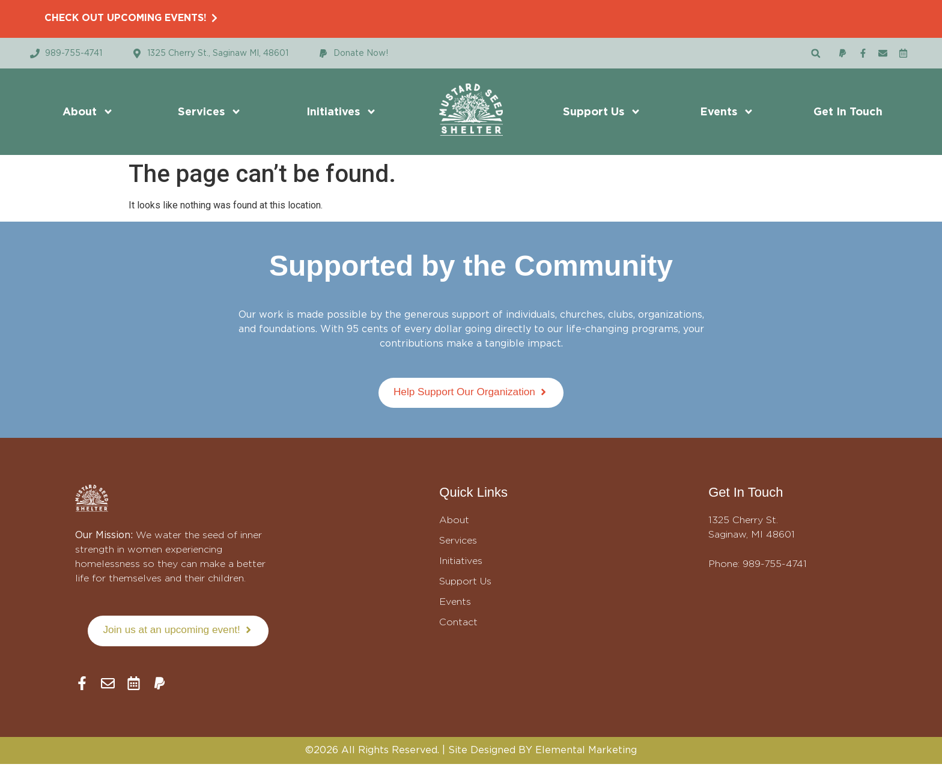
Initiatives (341, 111)
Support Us (602, 111)
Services (210, 111)
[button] (815, 53)
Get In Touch (848, 111)
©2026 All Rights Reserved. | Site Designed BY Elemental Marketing (471, 753)
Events (727, 111)
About (88, 111)
